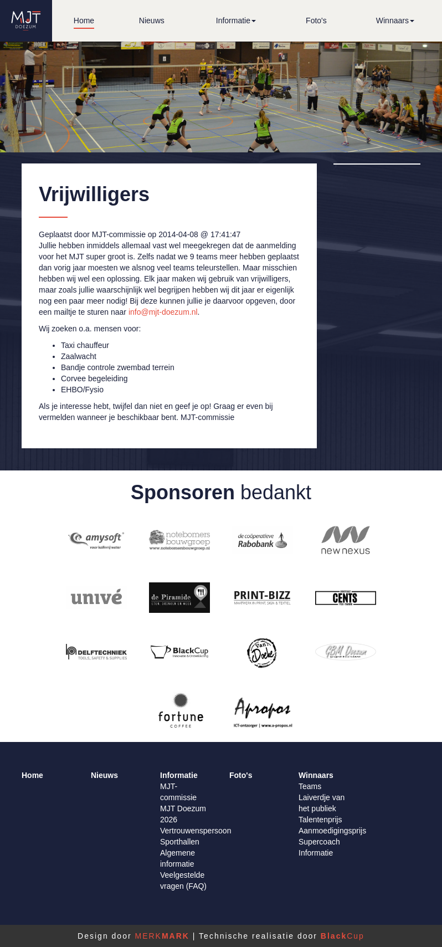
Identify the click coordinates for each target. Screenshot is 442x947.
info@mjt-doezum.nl (163, 312)
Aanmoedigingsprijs (332, 830)
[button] (236, 21)
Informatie (316, 852)
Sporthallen (179, 841)
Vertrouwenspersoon (195, 830)
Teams (310, 786)
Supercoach (319, 841)
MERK (162, 935)
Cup (342, 935)
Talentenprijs (320, 819)
